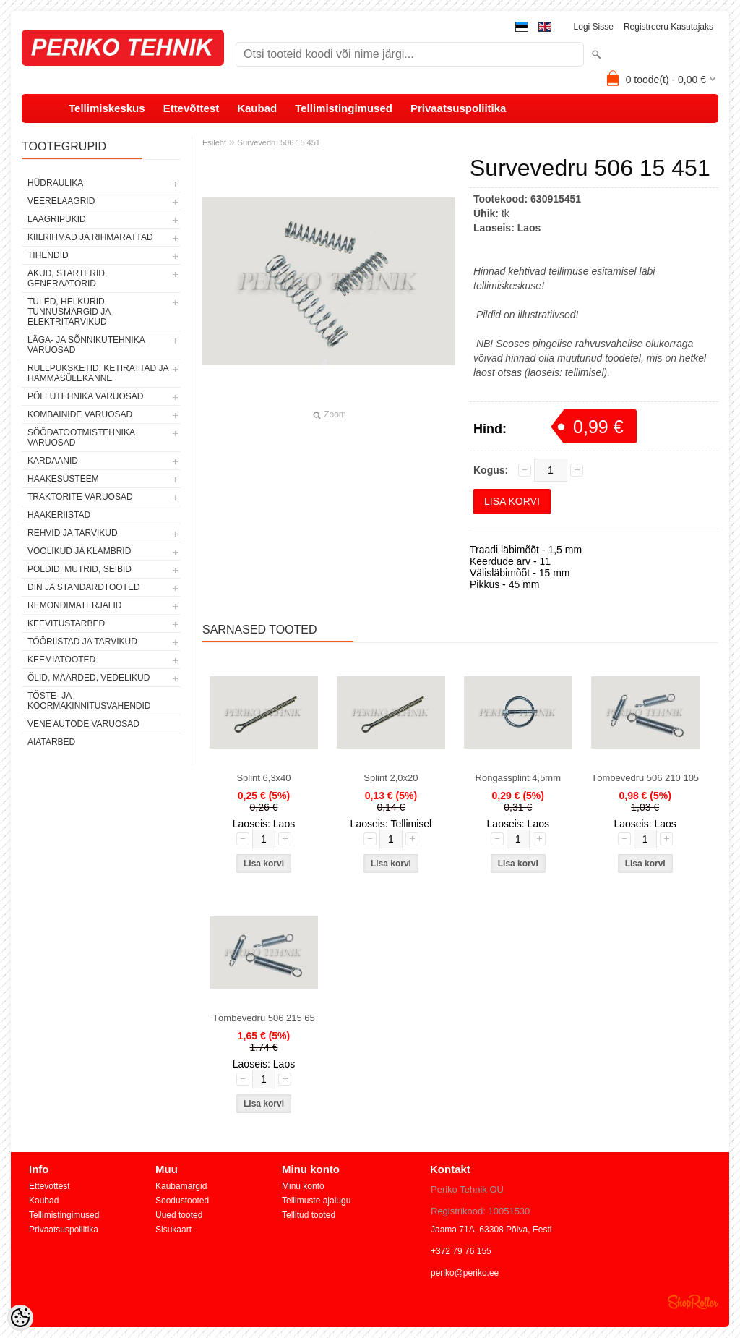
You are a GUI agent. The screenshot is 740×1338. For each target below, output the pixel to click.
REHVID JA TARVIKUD (72, 533)
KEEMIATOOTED (61, 660)
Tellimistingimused (343, 108)
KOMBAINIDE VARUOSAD (79, 414)
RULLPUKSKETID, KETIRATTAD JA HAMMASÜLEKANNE (97, 373)
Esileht (214, 142)
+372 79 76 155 (461, 1251)
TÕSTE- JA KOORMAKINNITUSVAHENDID (88, 701)
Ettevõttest (191, 108)
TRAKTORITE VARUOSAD (80, 497)
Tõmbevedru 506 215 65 (263, 1018)
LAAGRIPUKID (56, 219)
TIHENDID (48, 255)
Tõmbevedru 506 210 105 (645, 777)
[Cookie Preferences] (20, 1318)
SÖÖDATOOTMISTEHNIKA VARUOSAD (80, 437)
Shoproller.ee (693, 1302)
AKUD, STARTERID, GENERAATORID (67, 278)
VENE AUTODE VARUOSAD (83, 724)
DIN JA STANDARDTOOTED (83, 587)
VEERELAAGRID (61, 201)
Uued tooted (178, 1215)
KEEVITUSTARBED (66, 623)
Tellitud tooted (308, 1215)
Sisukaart (173, 1229)
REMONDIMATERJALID (74, 605)
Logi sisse (594, 27)
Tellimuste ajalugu (316, 1201)
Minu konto (303, 1186)
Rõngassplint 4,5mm (519, 777)
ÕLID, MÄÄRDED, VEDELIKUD (88, 678)
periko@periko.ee (465, 1273)
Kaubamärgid (181, 1186)
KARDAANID (52, 461)
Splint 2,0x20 (390, 777)
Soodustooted (182, 1201)
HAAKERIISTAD (58, 515)
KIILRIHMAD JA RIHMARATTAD (90, 237)
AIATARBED (51, 742)
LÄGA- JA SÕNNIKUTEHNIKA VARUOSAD (86, 345)
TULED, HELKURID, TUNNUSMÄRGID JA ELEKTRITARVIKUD (69, 312)
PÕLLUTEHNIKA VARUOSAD (85, 396)
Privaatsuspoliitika (458, 108)
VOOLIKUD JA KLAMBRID (79, 551)
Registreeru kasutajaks (668, 27)
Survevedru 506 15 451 (279, 142)
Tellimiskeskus (107, 108)
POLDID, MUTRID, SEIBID (79, 569)
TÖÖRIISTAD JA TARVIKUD (82, 641)
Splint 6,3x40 (263, 777)
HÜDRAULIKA (55, 183)
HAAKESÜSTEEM (63, 479)
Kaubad (257, 108)
